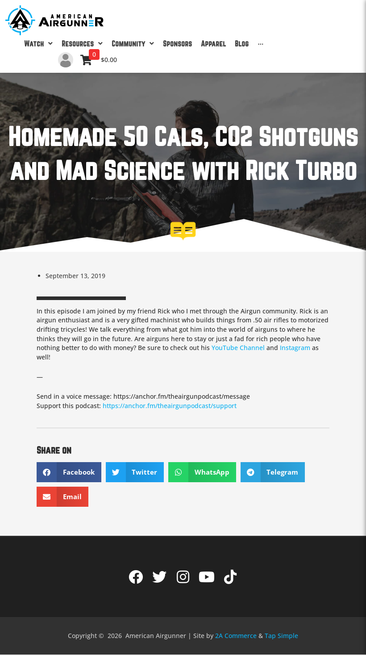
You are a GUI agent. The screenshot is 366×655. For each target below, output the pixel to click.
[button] (69, 472)
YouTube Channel (238, 347)
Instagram (295, 347)
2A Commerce (236, 635)
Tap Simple (281, 635)
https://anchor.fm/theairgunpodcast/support (170, 405)
